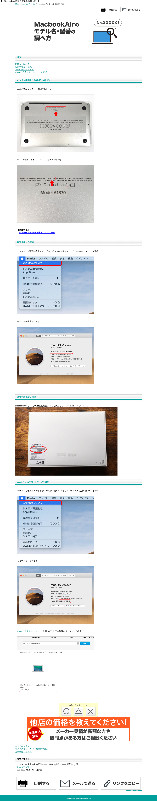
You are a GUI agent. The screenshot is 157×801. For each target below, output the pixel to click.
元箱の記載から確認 (24, 69)
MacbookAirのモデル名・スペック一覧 (37, 232)
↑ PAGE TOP (134, 790)
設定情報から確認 (23, 67)
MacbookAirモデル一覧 (25, 4)
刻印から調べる (22, 64)
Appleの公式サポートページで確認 (31, 72)
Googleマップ (23, 767)
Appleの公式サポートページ (30, 631)
